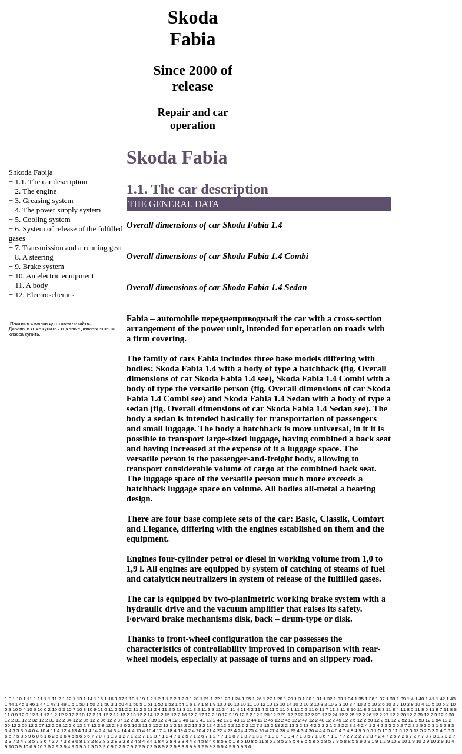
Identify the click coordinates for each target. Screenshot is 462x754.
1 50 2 (92, 704)
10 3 (308, 704)
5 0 (366, 730)
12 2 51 (382, 720)
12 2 (63, 715)
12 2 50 (365, 720)
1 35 (359, 699)
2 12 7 (252, 725)
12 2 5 (349, 720)
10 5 (430, 704)
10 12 (259, 704)
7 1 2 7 (212, 736)
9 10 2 (418, 741)
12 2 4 (164, 720)
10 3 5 (363, 704)
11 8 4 (392, 709)
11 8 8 (450, 709)
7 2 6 (403, 736)
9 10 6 (25, 746)
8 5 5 (306, 741)
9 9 (188, 746)
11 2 (113, 709)
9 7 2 (136, 746)
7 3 (424, 736)
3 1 (435, 725)
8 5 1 (230, 741)
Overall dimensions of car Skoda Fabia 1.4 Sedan (259, 408)
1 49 (62, 704)
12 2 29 (415, 715)
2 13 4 (306, 725)
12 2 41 (197, 720)
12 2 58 (53, 725)
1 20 (194, 699)
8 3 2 (108, 741)
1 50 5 (135, 704)
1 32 (328, 699)
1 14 (88, 699)
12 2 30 (446, 715)
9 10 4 (447, 741)
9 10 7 (40, 746)
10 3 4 (349, 704)
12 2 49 (333, 720)
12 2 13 (128, 715)
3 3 (450, 725)
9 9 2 (199, 746)
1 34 (349, 699)
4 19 (178, 730)
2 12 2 (180, 725)
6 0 (35, 736)
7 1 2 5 (181, 736)
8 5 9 (353, 741)
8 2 (90, 741)
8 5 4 (294, 741)
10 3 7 (392, 704)
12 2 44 (249, 720)
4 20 (196, 730)
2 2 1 (327, 725)
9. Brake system (39, 266)
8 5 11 (257, 741)
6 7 (90, 736)
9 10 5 (11, 746)
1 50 (80, 704)
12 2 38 (132, 720)
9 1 (371, 741)
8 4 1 (151, 741)
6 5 (75, 736)
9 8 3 (179, 746)
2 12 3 (194, 725)
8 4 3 (174, 741)
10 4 (419, 704)
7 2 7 (415, 736)
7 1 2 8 (228, 736)
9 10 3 (433, 741)
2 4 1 (366, 725)
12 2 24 (330, 715)
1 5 (71, 704)
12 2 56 (19, 725)
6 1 (43, 736)
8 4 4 (187, 741)
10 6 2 (44, 709)
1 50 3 (107, 704)
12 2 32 (30, 720)
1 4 (410, 699)
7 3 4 (17, 741)
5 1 (373, 730)
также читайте (73, 323)
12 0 (23, 715)
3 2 (443, 725)
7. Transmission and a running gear (68, 247)
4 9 (357, 730)
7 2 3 (368, 736)
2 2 (317, 725)
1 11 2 (54, 699)
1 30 (306, 699)
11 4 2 (247, 709)
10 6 (31, 709)
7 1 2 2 (134, 736)
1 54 (179, 704)
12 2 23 (313, 715)
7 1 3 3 (271, 736)
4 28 (280, 730)
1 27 (267, 699)
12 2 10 (77, 715)
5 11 (393, 730)
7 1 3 (242, 736)
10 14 (286, 704)
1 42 (441, 699)
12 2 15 (162, 715)
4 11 (51, 730)
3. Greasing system (44, 200)
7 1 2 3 (149, 736)
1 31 (317, 699)
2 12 (153, 725)
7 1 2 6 (197, 736)
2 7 (403, 725)
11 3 (181, 709)
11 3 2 (193, 709)
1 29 (288, 699)
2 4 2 (378, 725)
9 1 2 (380, 741)
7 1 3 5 (302, 736)
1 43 (451, 699)
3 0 (427, 725)
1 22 (215, 699)
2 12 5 (223, 725)
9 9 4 (222, 746)
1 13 (77, 699)
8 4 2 (163, 741)
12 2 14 (145, 715)
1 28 (277, 699)
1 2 (149, 699)
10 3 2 (320, 704)
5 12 (403, 730)
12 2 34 (64, 720)
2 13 (265, 725)
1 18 (130, 699)
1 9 (212, 704)
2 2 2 (339, 725)
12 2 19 (230, 715)
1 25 (246, 699)
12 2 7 (83, 725)
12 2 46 (283, 720)
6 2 (51, 736)
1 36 (369, 699)
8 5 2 (270, 741)
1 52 (159, 704)
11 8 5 (406, 709)
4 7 (342, 730)
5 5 (447, 730)
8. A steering (34, 257)
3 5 (15, 730)
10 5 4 (18, 709)
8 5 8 (341, 741)
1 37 (380, 699)
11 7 (323, 709)
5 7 (12, 736)
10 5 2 (442, 704)
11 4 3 (261, 709)
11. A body (31, 285)
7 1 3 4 (287, 736)
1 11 (27, 699)
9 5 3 (96, 746)
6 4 (67, 736)
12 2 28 (398, 715)
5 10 (383, 730)
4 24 (239, 730)
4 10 (40, 730)
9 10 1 (404, 741)
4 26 (259, 730)
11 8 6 (421, 709)
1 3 (297, 699)
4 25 (249, 730)
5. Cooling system (42, 219)
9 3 (59, 746)
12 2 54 (433, 720)
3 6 (24, 730)
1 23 (225, 699)
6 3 (59, 736)
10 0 (222, 704)
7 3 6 (41, 741)
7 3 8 (64, 741)
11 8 (334, 709)
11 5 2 (300, 709)
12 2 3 (430, 715)
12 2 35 (81, 720)
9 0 (363, 741)
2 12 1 (165, 725)
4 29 (291, 730)
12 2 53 (416, 720)
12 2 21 (279, 715)
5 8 (19, 736)
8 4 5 (199, 741)
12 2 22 (296, 715)
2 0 (123, 725)
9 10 (392, 741)
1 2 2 (171, 699)
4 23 (228, 730)
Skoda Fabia (177, 157)
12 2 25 (347, 715)
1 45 (20, 704)
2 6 (396, 725)
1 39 (401, 699)
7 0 (98, 736)
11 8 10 (348, 709)
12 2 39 (149, 720)
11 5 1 (286, 709)
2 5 (388, 725)
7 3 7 (53, 741)
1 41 (430, 699)
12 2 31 (13, 720)
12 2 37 (115, 720)
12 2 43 (232, 720)
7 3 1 (434, 736)
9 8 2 (167, 746)
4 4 (318, 730)
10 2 (298, 704)
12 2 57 (36, 725)
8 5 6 (318, 741)
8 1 (82, 741)
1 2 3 (183, 699)
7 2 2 (356, 736)
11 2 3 (139, 709)
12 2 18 (213, 715)
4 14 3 (109, 730)
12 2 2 (245, 715)
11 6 (313, 709)
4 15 (136, 730)
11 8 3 (377, 709)
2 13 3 (291, 725)
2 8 (411, 725)
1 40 (419, 699)
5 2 (423, 730)
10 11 (246, 704)
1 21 (205, 699)
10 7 (71, 709)
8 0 (75, 741)
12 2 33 (47, 720)
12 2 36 (98, 720)
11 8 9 (11, 715)
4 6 (334, 730)
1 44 (9, 704)
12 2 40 (180, 720)
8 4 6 (210, 741)
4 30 (309, 730)
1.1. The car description (51, 181)
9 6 (106, 746)
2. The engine (35, 191)
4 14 (83, 730)
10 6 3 (58, 709)
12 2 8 (97, 725)
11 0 (102, 709)
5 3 (431, 730)
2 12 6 (237, 725)
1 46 (30, 704)
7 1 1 (108, 736)
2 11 (143, 725)
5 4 (439, 730)
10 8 (81, 709)
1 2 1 (159, 699)
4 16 (147, 730)
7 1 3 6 (318, 736)
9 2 (51, 746)
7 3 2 (446, 736)
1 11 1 (40, 699)
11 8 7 (435, 709)
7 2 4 (379, 736)
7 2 (346, 736)
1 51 (148, 704)
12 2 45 (266, 720)
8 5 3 (282, 741)
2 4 (356, 725)
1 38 (390, 699)
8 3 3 (120, 741)
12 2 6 (68, 725)
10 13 (272, 704)
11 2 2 (125, 709)
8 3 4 (132, 741)
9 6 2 (116, 746)
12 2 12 (111, 715)
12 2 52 (399, 720)
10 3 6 (377, 704)
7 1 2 (120, 736)
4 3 (300, 730)
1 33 (338, 699)
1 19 (140, 699)
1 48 (51, 704)
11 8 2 (363, 709)
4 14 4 (123, 730)
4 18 (167, 730)
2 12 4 (208, 725)
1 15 (98, 699)
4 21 (207, 730)
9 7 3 (147, 746)
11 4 (235, 709)
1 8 (204, 704)
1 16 (109, 699)
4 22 (217, 730)
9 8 (157, 746)
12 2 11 (94, 715)
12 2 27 (381, 715)
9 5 (75, 746)
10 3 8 (406, 704)
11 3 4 (221, 709)
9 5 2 (84, 746)
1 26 (257, 699)
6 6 (82, 736)
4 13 (72, 730)
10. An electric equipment (54, 275)
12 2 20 (262, 715)
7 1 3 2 (255, 736)
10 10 (233, 704)
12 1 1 (35, 715)
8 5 (220, 741)
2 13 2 (277, 725)
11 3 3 (207, 709)
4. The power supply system (58, 209)
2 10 (132, 725)
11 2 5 (168, 709)
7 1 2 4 (165, 736)
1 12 (67, 699)
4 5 (326, 730)
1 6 (188, 704)
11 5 (274, 709)
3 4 (8, 730)
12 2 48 (316, 720)
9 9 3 (210, 746)
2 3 (348, 725)
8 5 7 (329, 741)
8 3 (98, 741)
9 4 (67, 746)
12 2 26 (364, 715)
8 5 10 (243, 741)
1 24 (236, 699)
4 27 (270, 730)
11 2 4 (154, 709)
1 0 (8, 699)
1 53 (169, 704)
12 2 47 (299, 720)
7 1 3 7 (334, 736)
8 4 (141, 741)
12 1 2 (50, 715)
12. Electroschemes (44, 294)
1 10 (17, 699)
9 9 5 (234, 746)
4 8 (350, 730)
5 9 (27, 736)
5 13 (414, 730)
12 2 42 (214, 720)
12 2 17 (196, 715)
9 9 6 (246, 746)
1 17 (119, 699)
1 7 (197, 704)
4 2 (187, 730)
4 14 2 (95, 730)
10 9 (92, 709)
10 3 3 (334, 704)
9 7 (125, 746)
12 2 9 (111, 725)
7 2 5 (391, 736)
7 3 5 (29, 741)
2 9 (419, 725)
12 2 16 (179, 715)
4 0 (31, 730)
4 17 (157, 730)
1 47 (40, 704)
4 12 (62, 730)
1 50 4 (121, 704)
